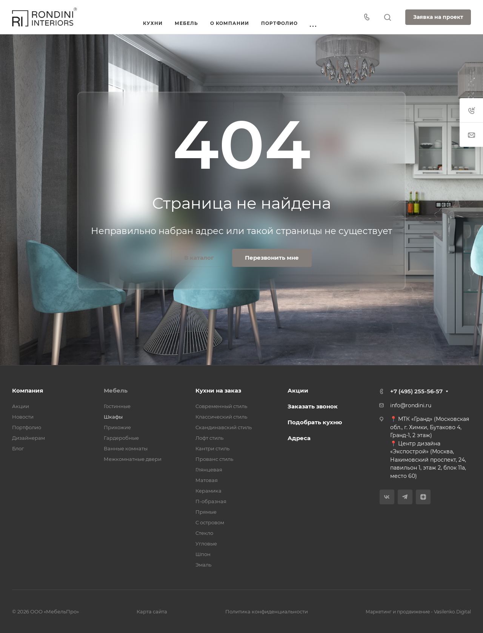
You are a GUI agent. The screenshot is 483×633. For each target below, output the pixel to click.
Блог (18, 448)
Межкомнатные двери (133, 459)
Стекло (204, 533)
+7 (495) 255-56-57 (416, 391)
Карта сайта (152, 611)
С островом (209, 522)
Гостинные (117, 406)
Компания (27, 390)
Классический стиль (221, 417)
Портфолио (26, 427)
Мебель (116, 390)
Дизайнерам (28, 438)
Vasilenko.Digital (452, 612)
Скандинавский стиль (223, 427)
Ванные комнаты (126, 448)
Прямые (206, 512)
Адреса (299, 438)
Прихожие (117, 427)
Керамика (208, 491)
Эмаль (203, 565)
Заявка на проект (438, 17)
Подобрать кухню (315, 422)
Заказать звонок (313, 406)
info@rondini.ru (410, 405)
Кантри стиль (212, 448)
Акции (20, 406)
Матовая (206, 480)
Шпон (203, 554)
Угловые (206, 544)
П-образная (210, 501)
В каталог (199, 257)
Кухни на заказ (218, 390)
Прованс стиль (214, 459)
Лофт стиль (209, 438)
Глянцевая (208, 470)
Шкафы (113, 417)
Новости (23, 417)
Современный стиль (221, 406)
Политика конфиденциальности (266, 611)
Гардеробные (121, 438)
